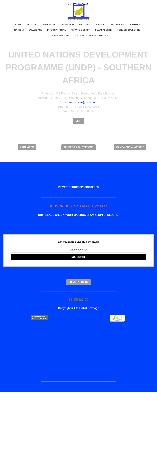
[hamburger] (9, 4)
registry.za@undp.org (83, 102)
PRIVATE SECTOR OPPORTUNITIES (78, 187)
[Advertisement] (78, 354)
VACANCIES (27, 147)
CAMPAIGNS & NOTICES (130, 147)
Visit (78, 121)
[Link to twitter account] (76, 300)
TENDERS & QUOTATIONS (78, 147)
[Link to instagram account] (81, 300)
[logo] (78, 11)
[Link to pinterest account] (86, 300)
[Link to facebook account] (70, 300)
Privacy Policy (78, 282)
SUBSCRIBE (78, 257)
